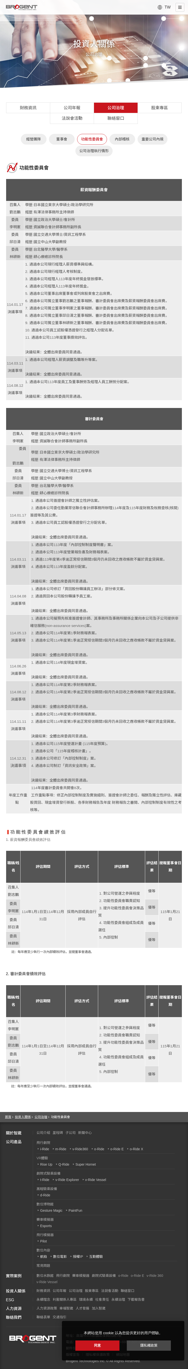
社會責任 (102, 1299)
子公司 (70, 1133)
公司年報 (72, 108)
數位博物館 (45, 1204)
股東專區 (159, 108)
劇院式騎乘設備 (48, 1173)
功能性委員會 (92, 139)
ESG (10, 1300)
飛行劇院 (43, 1143)
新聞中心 (85, 1133)
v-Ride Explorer (67, 1180)
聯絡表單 (43, 1317)
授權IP (78, 1257)
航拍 (43, 1257)
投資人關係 (23, 1117)
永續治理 (118, 1299)
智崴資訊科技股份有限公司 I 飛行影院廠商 (21, 7)
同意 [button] (97, 1345)
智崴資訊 (33, 1339)
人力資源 (14, 1309)
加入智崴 (99, 1308)
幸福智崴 (66, 1308)
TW (167, 7)
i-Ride (44, 1149)
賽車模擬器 (45, 1219)
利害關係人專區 (65, 1299)
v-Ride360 (80, 1149)
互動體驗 (96, 1257)
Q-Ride (64, 1164)
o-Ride (99, 1149)
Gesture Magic (51, 1210)
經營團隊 (33, 139)
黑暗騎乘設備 (46, 1189)
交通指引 (59, 1317)
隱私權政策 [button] (148, 1345)
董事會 (61, 139)
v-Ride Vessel (95, 1180)
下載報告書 (136, 1299)
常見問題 (43, 1266)
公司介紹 (43, 1133)
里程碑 (58, 1133)
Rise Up (46, 1164)
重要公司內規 (152, 139)
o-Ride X (136, 1149)
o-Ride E (117, 1149)
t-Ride (44, 1180)
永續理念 (43, 1299)
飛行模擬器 (45, 1235)
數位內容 (43, 1250)
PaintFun (75, 1210)
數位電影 (60, 1257)
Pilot (43, 1241)
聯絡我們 (14, 1317)
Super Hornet (85, 1164)
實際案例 (14, 1276)
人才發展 (82, 1308)
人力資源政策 (46, 1308)
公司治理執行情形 (94, 151)
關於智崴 (14, 1133)
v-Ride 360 (155, 1276)
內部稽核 (122, 139)
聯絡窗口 (115, 118)
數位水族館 (45, 1276)
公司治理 (115, 108)
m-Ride (60, 1149)
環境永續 (86, 1299)
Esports (46, 1226)
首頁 (8, 1117)
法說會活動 (72, 118)
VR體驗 (42, 1158)
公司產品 (14, 1142)
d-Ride (45, 1195)
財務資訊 (28, 108)
